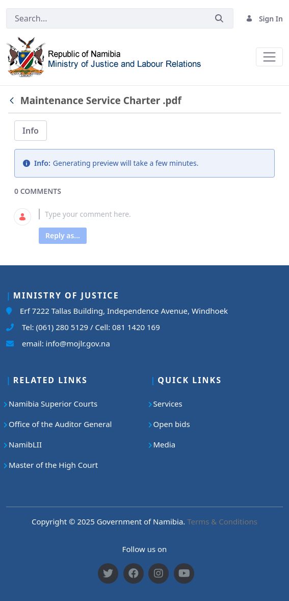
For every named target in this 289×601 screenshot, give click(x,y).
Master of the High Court (53, 465)
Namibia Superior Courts (53, 403)
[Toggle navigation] (269, 56)
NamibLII (25, 444)
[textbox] (157, 214)
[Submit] (219, 18)
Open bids (171, 424)
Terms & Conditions (222, 521)
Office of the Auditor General (60, 424)
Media (164, 444)
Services (167, 403)
